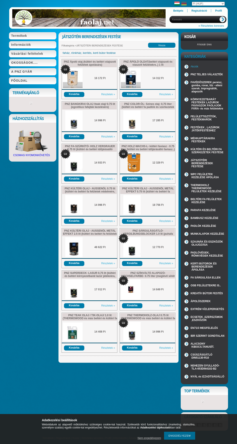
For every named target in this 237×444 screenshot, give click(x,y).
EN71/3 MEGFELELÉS (204, 327)
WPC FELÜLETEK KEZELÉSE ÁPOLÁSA (205, 176)
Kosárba (74, 94)
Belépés (178, 10)
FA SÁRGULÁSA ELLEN (205, 277)
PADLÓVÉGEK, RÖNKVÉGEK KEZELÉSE (207, 254)
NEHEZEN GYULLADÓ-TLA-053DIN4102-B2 (205, 367)
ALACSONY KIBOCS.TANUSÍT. (202, 345)
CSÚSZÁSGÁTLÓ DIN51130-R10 (201, 356)
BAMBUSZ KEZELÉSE (204, 218)
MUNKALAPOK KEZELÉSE (207, 233)
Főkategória (68, 45)
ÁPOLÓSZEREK (200, 301)
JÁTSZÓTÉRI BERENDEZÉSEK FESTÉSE (202, 163)
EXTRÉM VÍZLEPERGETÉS (207, 309)
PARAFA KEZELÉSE (203, 210)
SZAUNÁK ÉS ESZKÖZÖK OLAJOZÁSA (207, 243)
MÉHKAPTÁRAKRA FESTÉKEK (203, 140)
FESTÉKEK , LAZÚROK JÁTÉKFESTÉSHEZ (205, 129)
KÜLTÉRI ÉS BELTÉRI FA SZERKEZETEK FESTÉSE (207, 151)
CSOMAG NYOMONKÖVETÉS (31, 154)
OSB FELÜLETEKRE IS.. (206, 285)
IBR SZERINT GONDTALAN (207, 335)
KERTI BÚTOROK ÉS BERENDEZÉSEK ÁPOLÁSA (204, 266)
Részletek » (108, 94)
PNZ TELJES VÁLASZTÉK (207, 74)
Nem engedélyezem (149, 438)
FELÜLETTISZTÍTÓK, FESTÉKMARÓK (204, 118)
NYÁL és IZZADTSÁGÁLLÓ (207, 376)
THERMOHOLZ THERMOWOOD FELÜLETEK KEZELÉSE (206, 188)
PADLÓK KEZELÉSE (203, 225)
